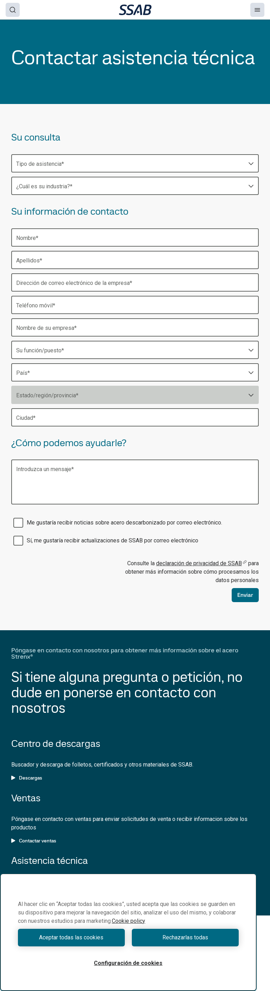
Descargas (26, 778)
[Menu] (257, 10)
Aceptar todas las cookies (71, 937)
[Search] (13, 10)
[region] (128, 932)
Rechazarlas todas (185, 937)
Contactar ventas (33, 840)
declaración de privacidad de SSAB (201, 563)
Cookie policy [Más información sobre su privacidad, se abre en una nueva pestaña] (128, 921)
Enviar (245, 595)
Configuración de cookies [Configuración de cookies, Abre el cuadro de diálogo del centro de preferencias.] (128, 963)
